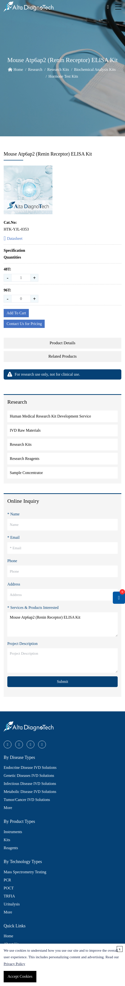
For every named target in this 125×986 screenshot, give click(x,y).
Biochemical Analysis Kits (95, 69)
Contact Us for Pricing (24, 324)
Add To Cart (16, 313)
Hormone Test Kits (63, 76)
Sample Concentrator (26, 473)
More (8, 808)
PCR (7, 880)
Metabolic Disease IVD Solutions (30, 792)
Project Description (22, 644)
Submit (62, 681)
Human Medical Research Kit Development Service (50, 416)
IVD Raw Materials (25, 430)
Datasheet (13, 239)
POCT (9, 888)
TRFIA (9, 896)
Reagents (11, 848)
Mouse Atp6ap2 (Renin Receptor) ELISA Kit (62, 624)
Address (13, 584)
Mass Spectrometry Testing (25, 872)
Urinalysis (12, 904)
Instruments (13, 832)
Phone (12, 561)
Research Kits (58, 69)
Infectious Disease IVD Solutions (30, 783)
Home (18, 69)
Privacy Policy (14, 964)
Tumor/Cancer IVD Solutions (27, 800)
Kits (7, 840)
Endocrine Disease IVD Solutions (30, 767)
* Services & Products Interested (33, 607)
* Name (13, 514)
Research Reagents (24, 458)
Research (35, 69)
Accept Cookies (20, 976)
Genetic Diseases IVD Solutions (29, 775)
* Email (13, 537)
